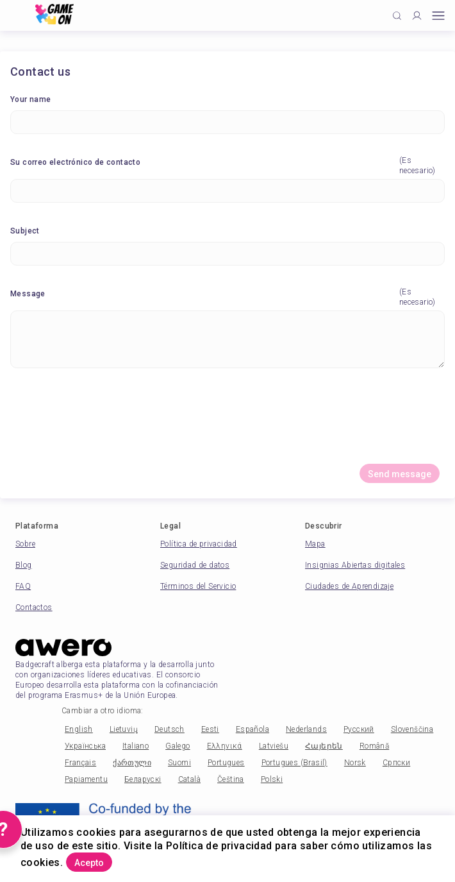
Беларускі (142, 779)
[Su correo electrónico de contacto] (227, 191)
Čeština (230, 779)
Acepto (89, 863)
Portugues (226, 762)
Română (374, 746)
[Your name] (227, 122)
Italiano (135, 746)
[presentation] (227, 421)
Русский (358, 729)
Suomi (179, 762)
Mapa (315, 543)
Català (189, 779)
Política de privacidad (198, 543)
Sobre (25, 543)
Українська (85, 746)
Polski (272, 779)
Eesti (210, 729)
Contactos (34, 607)
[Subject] (227, 254)
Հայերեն (324, 746)
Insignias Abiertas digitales (355, 565)
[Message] (227, 339)
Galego (177, 746)
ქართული (132, 762)
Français (80, 762)
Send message (399, 474)
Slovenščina (412, 729)
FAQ (23, 586)
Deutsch (169, 729)
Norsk (355, 762)
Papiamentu (86, 779)
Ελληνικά (224, 746)
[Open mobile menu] (438, 15)
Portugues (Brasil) (294, 762)
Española (252, 729)
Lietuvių (124, 729)
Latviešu (273, 746)
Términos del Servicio (198, 586)
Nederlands (306, 729)
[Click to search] (397, 16)
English (79, 729)
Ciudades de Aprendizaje (349, 586)
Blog (23, 565)
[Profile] (417, 16)
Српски (396, 762)
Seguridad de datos (194, 565)
